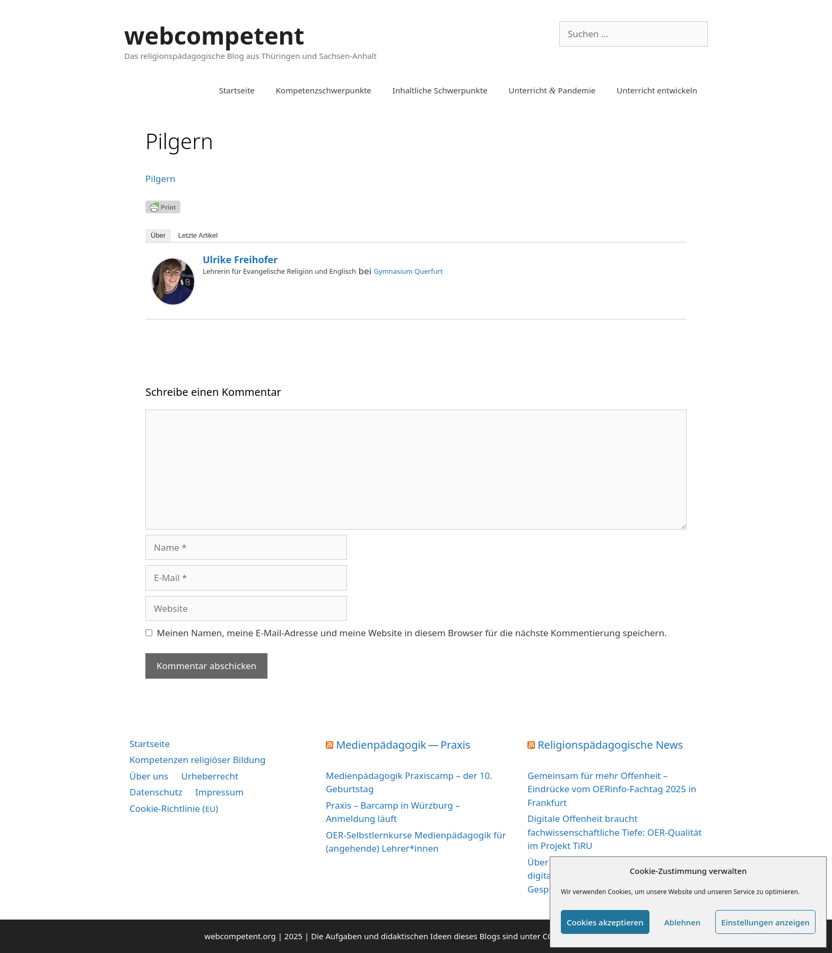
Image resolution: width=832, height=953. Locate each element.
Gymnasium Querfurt (408, 271)
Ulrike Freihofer (240, 259)
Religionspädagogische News (610, 745)
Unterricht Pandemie (552, 90)
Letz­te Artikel (198, 235)
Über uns (148, 776)
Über (158, 235)
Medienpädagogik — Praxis (403, 745)
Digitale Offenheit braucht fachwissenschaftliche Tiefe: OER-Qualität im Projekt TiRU (614, 832)
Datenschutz (156, 792)
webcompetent (214, 35)
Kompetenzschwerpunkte (323, 90)
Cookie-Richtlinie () (173, 808)
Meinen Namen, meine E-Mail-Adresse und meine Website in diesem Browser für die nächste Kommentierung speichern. (412, 633)
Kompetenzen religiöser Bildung (197, 759)
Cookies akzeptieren (605, 922)
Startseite (237, 90)
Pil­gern (160, 178)
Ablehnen (682, 922)
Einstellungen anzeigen (765, 922)
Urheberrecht (210, 776)
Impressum (219, 792)
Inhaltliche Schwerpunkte (440, 90)
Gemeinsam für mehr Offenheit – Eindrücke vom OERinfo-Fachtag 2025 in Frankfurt (611, 789)
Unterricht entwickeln (657, 90)
